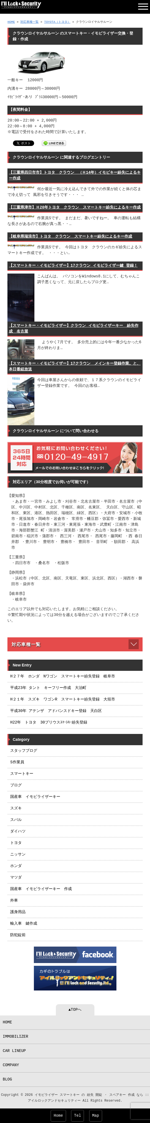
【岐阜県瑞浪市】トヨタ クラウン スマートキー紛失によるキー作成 (70, 236)
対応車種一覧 (29, 22)
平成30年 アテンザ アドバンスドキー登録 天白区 (56, 711)
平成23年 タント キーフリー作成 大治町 (48, 688)
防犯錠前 (18, 935)
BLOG (7, 1079)
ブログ (16, 785)
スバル (16, 820)
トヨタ (16, 843)
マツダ (16, 877)
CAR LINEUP (14, 1051)
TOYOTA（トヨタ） (57, 22)
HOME (11, 22)
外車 (14, 900)
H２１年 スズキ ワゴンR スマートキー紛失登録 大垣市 (62, 699)
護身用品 (18, 912)
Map (95, 1115)
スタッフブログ (23, 750)
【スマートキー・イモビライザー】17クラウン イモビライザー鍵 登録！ (73, 265)
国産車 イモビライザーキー (35, 797)
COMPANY (11, 1065)
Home (58, 1115)
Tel (77, 1115)
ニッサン (18, 854)
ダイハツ (18, 831)
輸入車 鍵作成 (23, 923)
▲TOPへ (75, 1009)
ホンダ (16, 866)
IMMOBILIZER (15, 1036)
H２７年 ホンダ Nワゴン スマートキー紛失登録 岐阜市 (62, 676)
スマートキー (21, 773)
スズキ (16, 808)
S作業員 (17, 762)
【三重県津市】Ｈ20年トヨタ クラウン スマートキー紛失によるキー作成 (75, 207)
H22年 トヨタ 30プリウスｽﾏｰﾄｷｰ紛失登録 (48, 722)
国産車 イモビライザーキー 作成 (41, 889)
